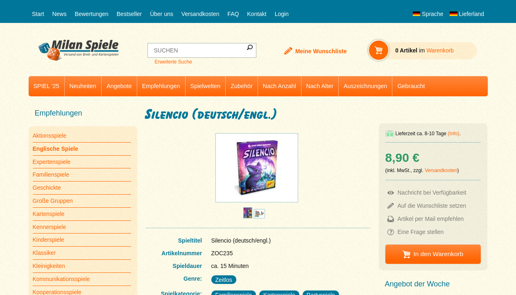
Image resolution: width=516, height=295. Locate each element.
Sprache (428, 14)
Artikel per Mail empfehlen (431, 219)
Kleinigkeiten (49, 266)
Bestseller (129, 14)
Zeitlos (223, 280)
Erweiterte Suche (173, 62)
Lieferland (467, 14)
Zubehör (242, 86)
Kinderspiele (48, 239)
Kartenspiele (49, 214)
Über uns (161, 14)
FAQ (233, 14)
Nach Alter (319, 86)
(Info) (453, 133)
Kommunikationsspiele (61, 279)
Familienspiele (51, 174)
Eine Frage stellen (421, 232)
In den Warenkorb (438, 253)
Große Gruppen (53, 200)
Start (38, 14)
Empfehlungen (161, 86)
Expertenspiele (52, 162)
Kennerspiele (49, 227)
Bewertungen (92, 14)
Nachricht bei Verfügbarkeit (432, 192)
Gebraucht (411, 86)
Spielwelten (205, 86)
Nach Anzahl (279, 86)
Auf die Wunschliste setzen (432, 205)
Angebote (119, 86)
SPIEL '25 (46, 86)
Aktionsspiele (50, 135)
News (59, 14)
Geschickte (47, 187)
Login (282, 14)
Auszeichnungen (365, 86)
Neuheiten (83, 86)
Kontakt (256, 14)
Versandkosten (200, 14)
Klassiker (44, 253)
